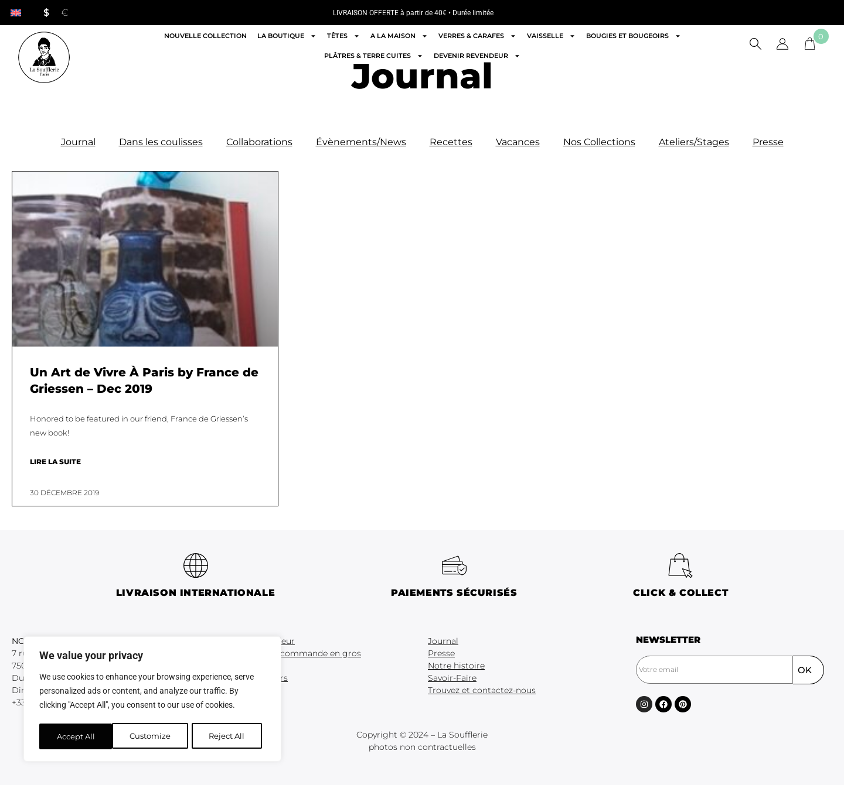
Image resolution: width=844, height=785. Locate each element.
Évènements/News (361, 142)
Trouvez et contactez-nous (482, 690)
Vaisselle (551, 36)
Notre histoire (456, 665)
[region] (152, 700)
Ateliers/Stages (694, 142)
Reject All (153, 736)
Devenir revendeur (477, 56)
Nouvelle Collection (205, 36)
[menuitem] (16, 12)
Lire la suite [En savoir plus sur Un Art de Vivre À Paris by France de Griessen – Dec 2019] (55, 461)
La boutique (286, 36)
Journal (78, 142)
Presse (768, 142)
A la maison (399, 36)
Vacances (518, 142)
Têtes (343, 36)
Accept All (229, 736)
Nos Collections (599, 142)
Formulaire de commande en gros (290, 653)
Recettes (451, 142)
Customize (76, 736)
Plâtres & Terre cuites (373, 56)
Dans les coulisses (161, 142)
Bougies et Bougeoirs (633, 36)
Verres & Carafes (477, 36)
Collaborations (259, 142)
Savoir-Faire (452, 678)
